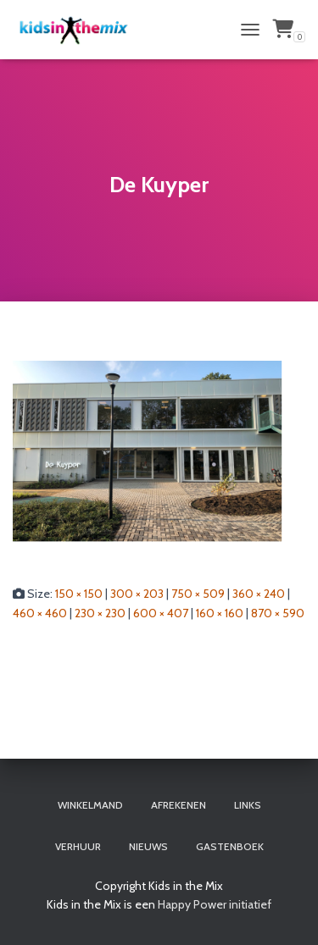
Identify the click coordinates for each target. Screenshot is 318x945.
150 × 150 (79, 593)
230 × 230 (100, 613)
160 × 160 (219, 613)
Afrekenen (178, 805)
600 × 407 (160, 613)
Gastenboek (230, 846)
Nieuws (148, 846)
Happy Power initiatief (214, 904)
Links (247, 805)
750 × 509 (198, 593)
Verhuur (78, 846)
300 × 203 (137, 593)
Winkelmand (90, 805)
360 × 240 (258, 593)
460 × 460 (40, 613)
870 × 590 (277, 613)
